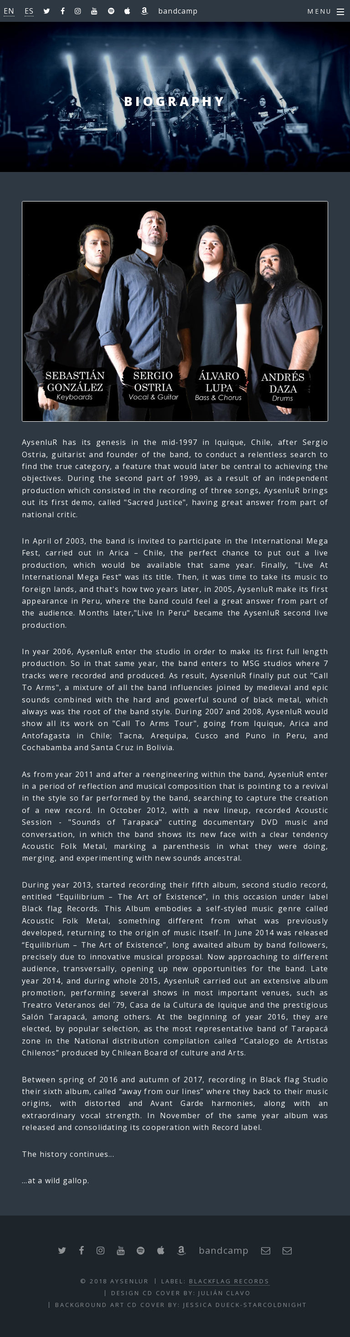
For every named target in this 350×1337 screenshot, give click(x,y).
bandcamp (178, 11)
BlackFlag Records (229, 1281)
